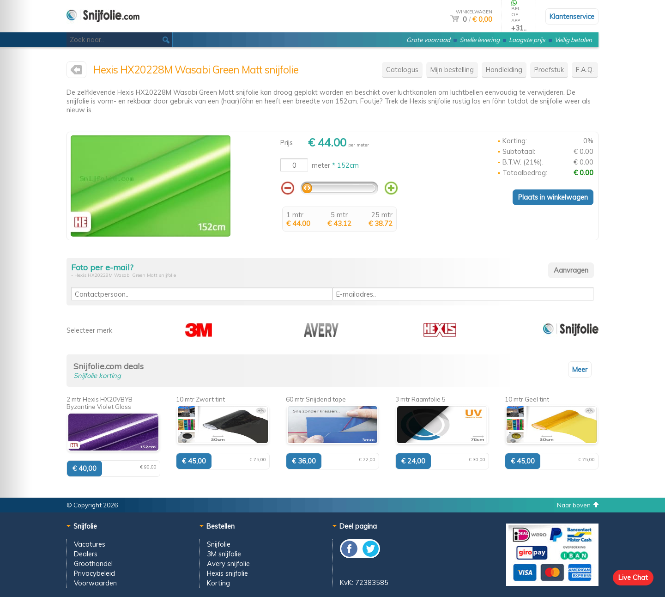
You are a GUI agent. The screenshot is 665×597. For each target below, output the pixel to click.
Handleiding (504, 69)
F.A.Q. (585, 69)
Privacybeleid (94, 573)
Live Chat (633, 577)
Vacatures (89, 544)
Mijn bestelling (452, 69)
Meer (579, 369)
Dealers (85, 553)
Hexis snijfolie (227, 573)
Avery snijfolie (228, 563)
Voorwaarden (95, 583)
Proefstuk (549, 69)
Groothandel (93, 563)
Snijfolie (218, 544)
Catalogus (402, 69)
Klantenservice (572, 16)
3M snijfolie (224, 553)
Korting (218, 583)
